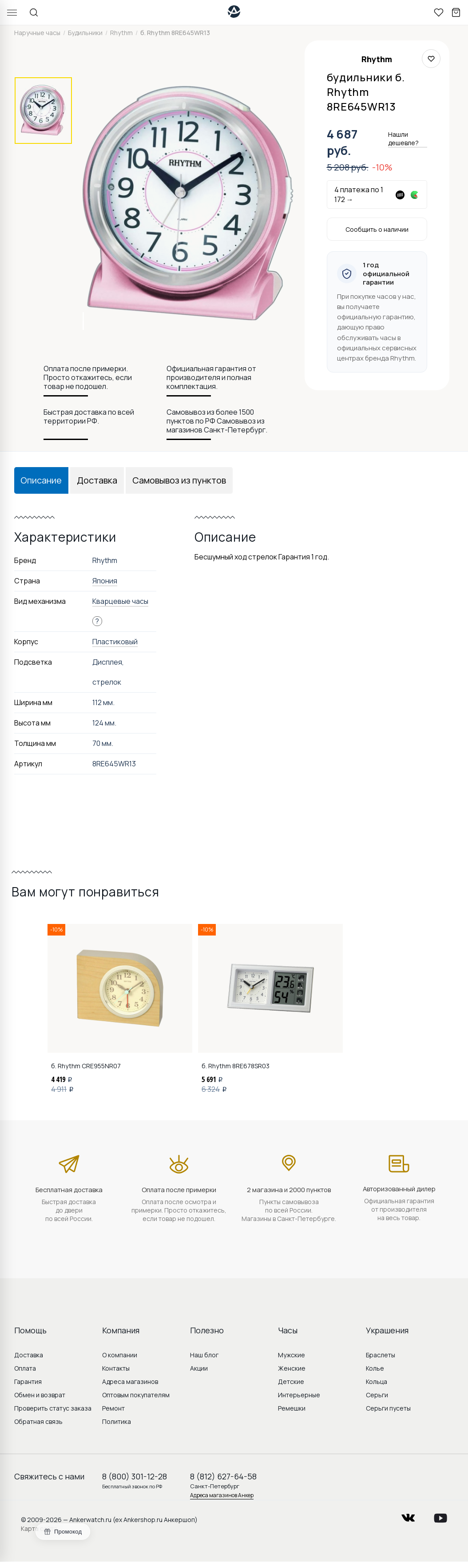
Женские (291, 1368)
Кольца (376, 1381)
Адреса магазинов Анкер (222, 1495)
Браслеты (380, 1355)
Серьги (377, 1395)
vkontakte (408, 1515)
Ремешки (291, 1408)
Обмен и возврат (39, 1395)
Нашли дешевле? (403, 138)
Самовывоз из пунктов (179, 480)
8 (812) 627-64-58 (223, 1476)
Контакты (116, 1368)
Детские (291, 1381)
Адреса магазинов (130, 1381)
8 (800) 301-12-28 (134, 1476)
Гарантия (28, 1381)
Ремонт (113, 1408)
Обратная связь (38, 1421)
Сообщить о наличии (377, 229)
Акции (199, 1368)
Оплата (25, 1368)
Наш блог (204, 1355)
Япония (104, 581)
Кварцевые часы (120, 601)
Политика (116, 1421)
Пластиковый (115, 641)
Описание (41, 480)
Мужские (291, 1355)
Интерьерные (299, 1395)
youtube (440, 1515)
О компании (119, 1355)
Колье (375, 1368)
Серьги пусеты (388, 1408)
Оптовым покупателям (136, 1395)
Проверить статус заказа (52, 1408)
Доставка (97, 480)
